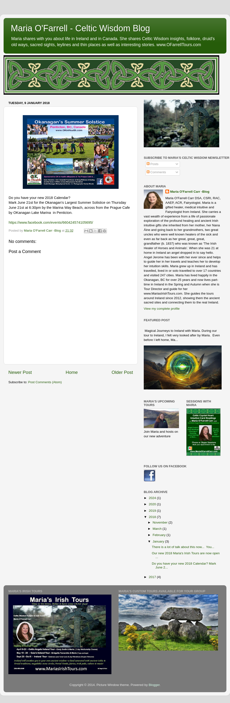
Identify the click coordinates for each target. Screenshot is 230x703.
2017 (153, 577)
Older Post (122, 372)
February (160, 535)
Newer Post (20, 372)
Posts (153, 164)
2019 (153, 510)
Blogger (154, 685)
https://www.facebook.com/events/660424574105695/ (51, 222)
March (157, 528)
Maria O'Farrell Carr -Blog (189, 191)
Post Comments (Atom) (45, 382)
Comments (156, 172)
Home (72, 372)
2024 (153, 498)
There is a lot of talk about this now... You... (183, 547)
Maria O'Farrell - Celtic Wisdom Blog (80, 28)
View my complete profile (162, 308)
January (159, 541)
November (160, 522)
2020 (153, 504)
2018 (153, 517)
